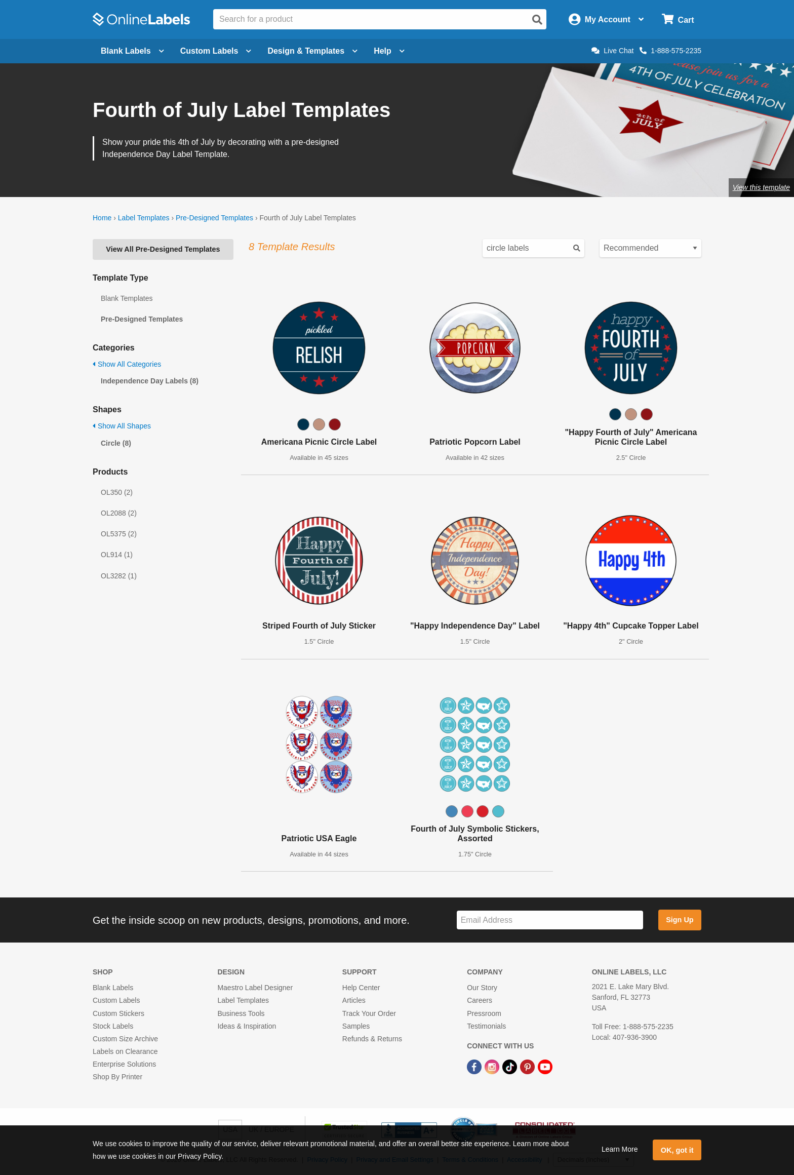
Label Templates (144, 218)
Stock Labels (113, 1026)
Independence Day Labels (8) (149, 381)
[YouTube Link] (545, 1066)
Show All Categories (127, 364)
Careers (479, 1000)
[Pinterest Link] (528, 1066)
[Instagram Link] (493, 1066)
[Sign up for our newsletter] (550, 920)
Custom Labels (116, 1000)
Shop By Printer (117, 1077)
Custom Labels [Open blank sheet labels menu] (216, 51)
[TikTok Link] (510, 1066)
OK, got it (677, 1150)
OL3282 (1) (119, 576)
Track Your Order (369, 1013)
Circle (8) (116, 443)
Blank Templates (126, 298)
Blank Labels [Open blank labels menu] (132, 51)
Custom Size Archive (125, 1039)
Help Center (361, 988)
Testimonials (486, 1026)
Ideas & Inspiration (246, 1026)
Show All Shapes (122, 426)
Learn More (620, 1149)
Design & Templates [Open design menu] (312, 51)
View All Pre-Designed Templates (163, 249)
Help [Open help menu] (389, 51)
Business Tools (240, 1013)
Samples (356, 1026)
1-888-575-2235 (670, 51)
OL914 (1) (117, 555)
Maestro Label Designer (255, 988)
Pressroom (484, 1013)
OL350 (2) (117, 492)
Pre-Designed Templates (214, 218)
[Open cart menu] (677, 19)
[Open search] (537, 20)
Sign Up (679, 920)
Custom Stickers (118, 1013)
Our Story (482, 988)
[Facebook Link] (475, 1066)
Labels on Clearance (125, 1051)
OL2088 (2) (119, 513)
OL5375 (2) (119, 534)
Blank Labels (113, 988)
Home (102, 218)
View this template (761, 187)
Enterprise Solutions (124, 1064)
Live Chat (612, 50)
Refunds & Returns (372, 1039)
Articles (354, 1000)
